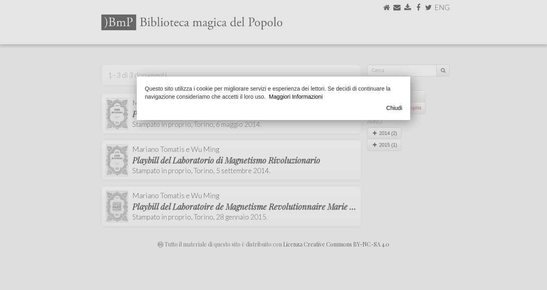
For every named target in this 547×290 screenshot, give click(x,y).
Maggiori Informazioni (296, 96)
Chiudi (394, 108)
